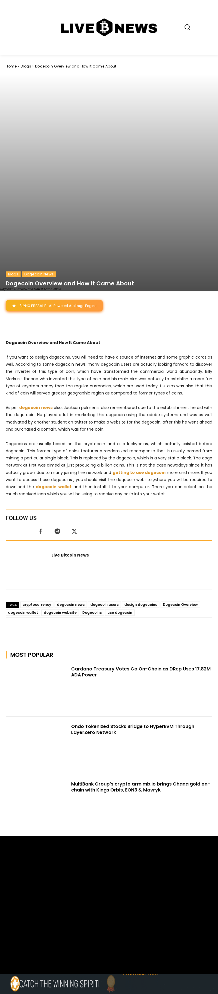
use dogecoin (119, 509)
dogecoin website (60, 509)
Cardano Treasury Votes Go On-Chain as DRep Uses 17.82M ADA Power (141, 568)
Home (11, 66)
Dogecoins (92, 509)
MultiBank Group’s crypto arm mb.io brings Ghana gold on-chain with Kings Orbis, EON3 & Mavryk (140, 683)
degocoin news (71, 501)
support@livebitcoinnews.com (120, 924)
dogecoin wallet (23, 509)
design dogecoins (140, 501)
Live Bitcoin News (70, 452)
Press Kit (126, 930)
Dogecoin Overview (180, 501)
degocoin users (104, 501)
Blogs (26, 66)
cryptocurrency (37, 501)
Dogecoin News (39, 170)
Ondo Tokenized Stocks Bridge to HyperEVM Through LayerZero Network (132, 626)
